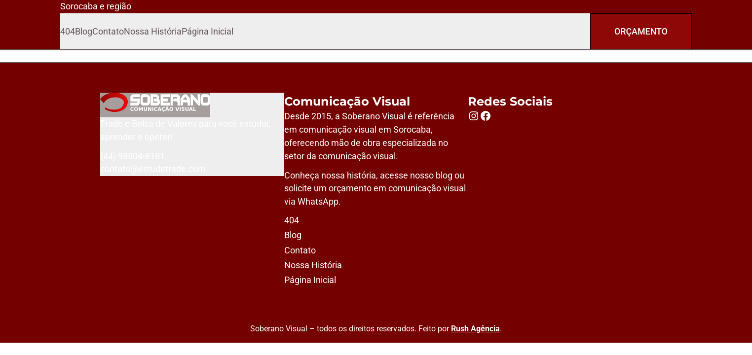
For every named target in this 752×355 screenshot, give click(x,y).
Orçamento (641, 31)
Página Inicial (207, 31)
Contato (108, 31)
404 (67, 31)
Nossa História (153, 31)
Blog (83, 31)
